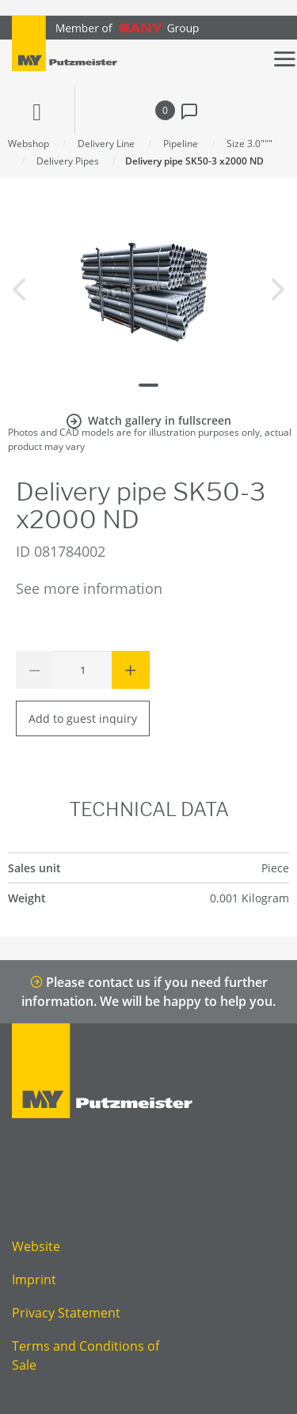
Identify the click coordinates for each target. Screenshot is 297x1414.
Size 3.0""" (249, 143)
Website (36, 1246)
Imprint (34, 1279)
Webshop (28, 143)
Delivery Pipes (67, 161)
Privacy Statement (66, 1312)
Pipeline (180, 143)
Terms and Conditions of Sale (85, 1355)
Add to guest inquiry (83, 718)
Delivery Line (106, 143)
